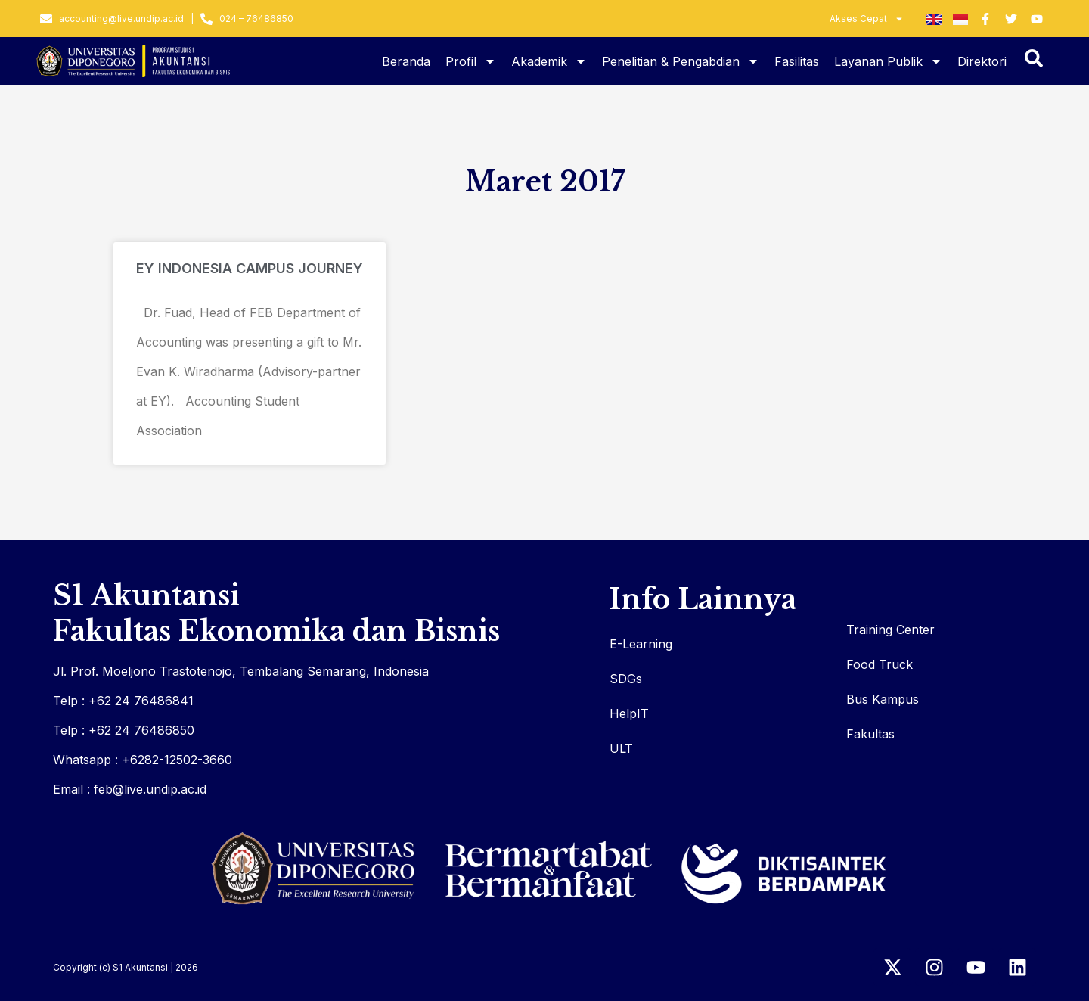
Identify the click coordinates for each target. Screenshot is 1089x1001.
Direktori (982, 61)
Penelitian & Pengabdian (680, 61)
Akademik (549, 61)
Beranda (406, 61)
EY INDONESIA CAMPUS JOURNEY (249, 268)
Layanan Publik (888, 61)
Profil (470, 61)
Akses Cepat (867, 19)
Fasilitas (796, 61)
